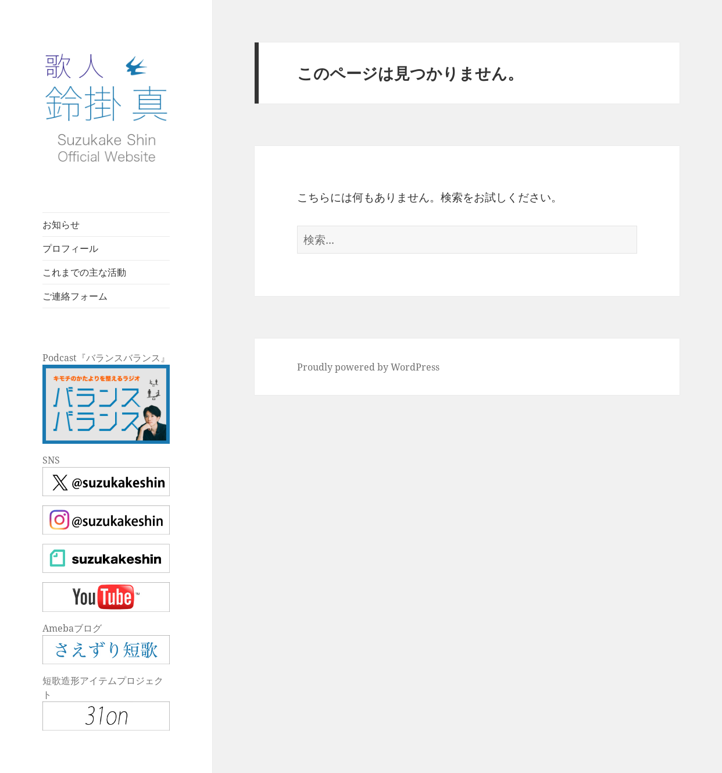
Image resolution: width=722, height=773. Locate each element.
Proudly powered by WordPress (368, 367)
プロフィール (70, 248)
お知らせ (61, 224)
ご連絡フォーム (75, 296)
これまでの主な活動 (84, 272)
